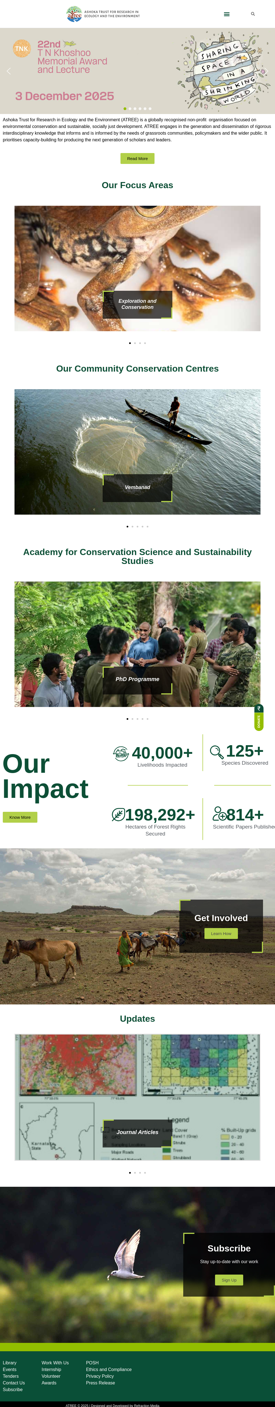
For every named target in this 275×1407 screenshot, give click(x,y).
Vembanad (137, 487)
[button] (226, 14)
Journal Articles (137, 1132)
